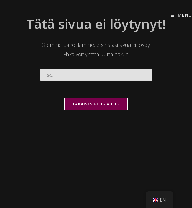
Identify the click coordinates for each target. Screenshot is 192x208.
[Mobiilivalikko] (181, 15)
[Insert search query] (96, 75)
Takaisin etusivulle (96, 104)
